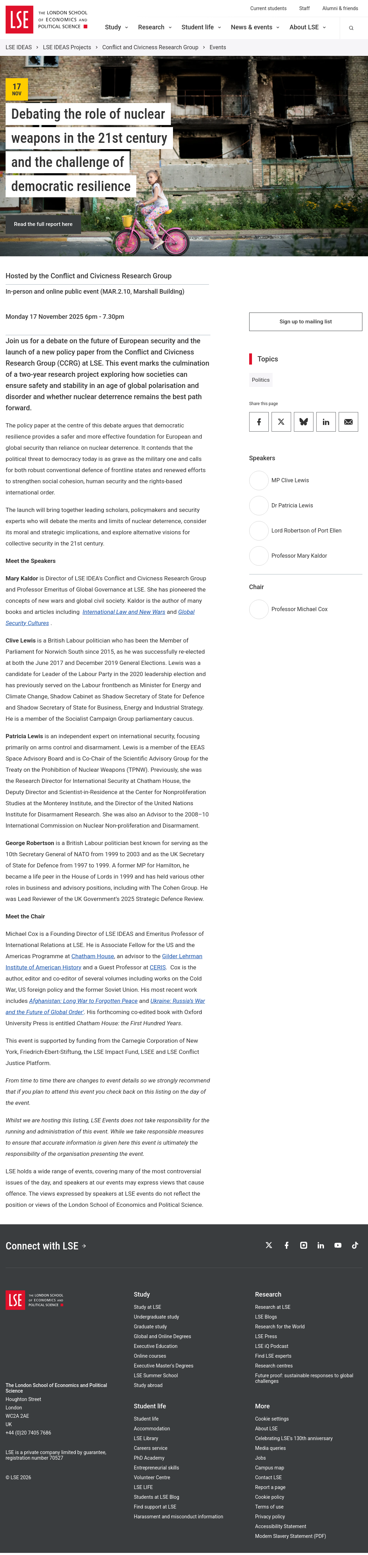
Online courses (150, 1358)
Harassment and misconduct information (178, 1518)
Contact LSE (268, 1479)
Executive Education (156, 1348)
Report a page (270, 1489)
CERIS (158, 967)
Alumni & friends (340, 8)
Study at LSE (147, 1309)
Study (117, 27)
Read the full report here (44, 224)
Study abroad (148, 1387)
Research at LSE (272, 1309)
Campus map (269, 1470)
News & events (256, 27)
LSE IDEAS (19, 47)
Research (155, 27)
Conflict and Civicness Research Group (150, 47)
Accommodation (152, 1430)
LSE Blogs (266, 1319)
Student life (202, 27)
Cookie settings (272, 1421)
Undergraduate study (156, 1319)
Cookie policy (269, 1499)
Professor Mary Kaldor (299, 557)
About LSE (308, 27)
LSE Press (266, 1338)
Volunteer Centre (152, 1479)
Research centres (274, 1368)
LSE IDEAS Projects (67, 47)
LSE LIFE (143, 1489)
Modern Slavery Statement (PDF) (290, 1538)
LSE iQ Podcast (271, 1348)
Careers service (150, 1450)
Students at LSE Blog (156, 1499)
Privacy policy (270, 1518)
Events (218, 47)
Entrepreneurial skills (156, 1470)
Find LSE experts (273, 1358)
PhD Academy (149, 1460)
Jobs (260, 1460)
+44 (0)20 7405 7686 (28, 1435)
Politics (261, 381)
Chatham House (92, 956)
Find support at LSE (155, 1509)
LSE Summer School (156, 1377)
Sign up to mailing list (306, 323)
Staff (304, 8)
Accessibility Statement (280, 1528)
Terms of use (269, 1509)
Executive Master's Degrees (164, 1368)
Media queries (270, 1450)
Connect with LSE (48, 1247)
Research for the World (280, 1329)
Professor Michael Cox (300, 611)
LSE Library (146, 1440)
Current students (268, 8)
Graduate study (150, 1329)
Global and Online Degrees (162, 1338)
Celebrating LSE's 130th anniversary (294, 1440)
